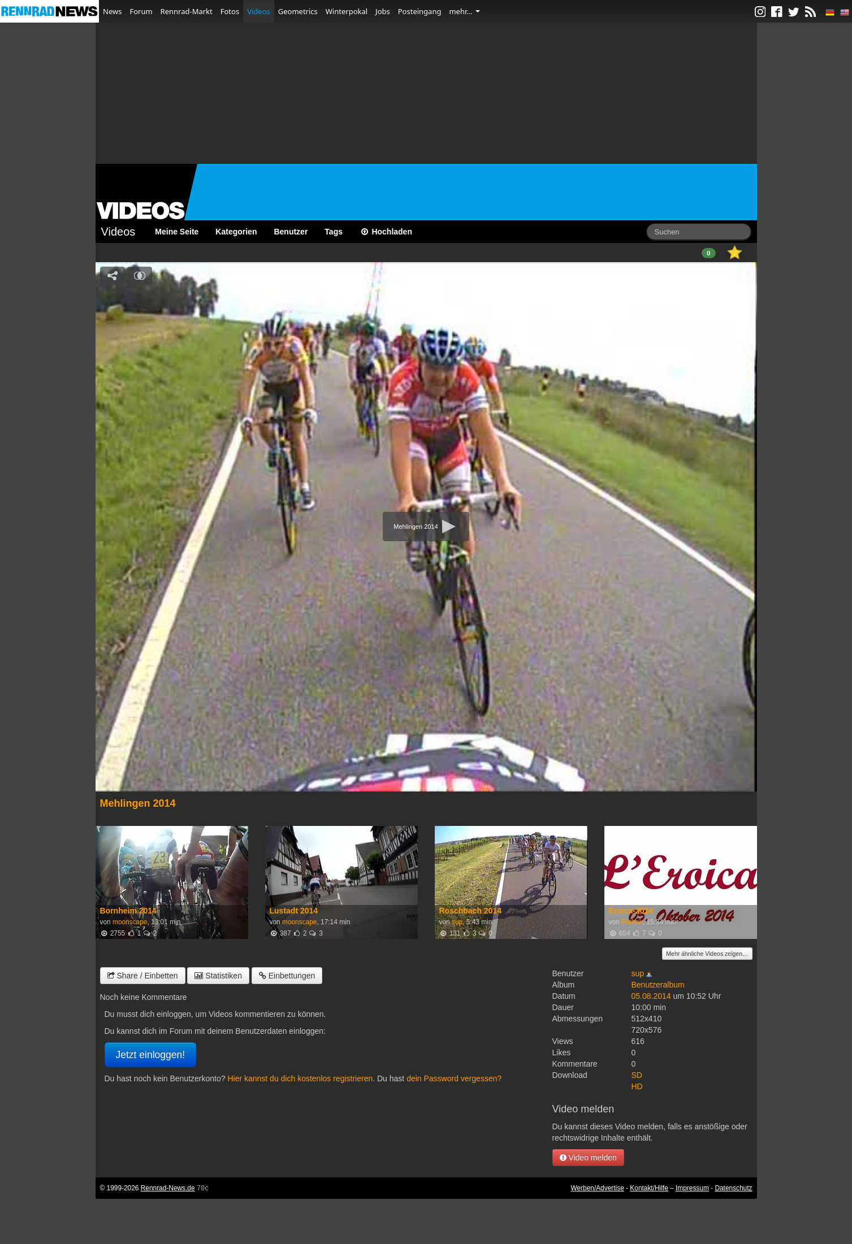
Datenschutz (733, 1188)
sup (457, 922)
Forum (140, 11)
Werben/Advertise (597, 1188)
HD (637, 1086)
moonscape (130, 922)
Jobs (382, 11)
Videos (258, 11)
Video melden (588, 1157)
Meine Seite (176, 231)
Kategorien (236, 231)
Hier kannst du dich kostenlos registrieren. (301, 1078)
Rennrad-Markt (187, 11)
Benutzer (291, 231)
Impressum (692, 1188)
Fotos (229, 11)
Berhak (632, 922)
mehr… (464, 11)
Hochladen (386, 231)
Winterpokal (346, 11)
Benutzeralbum (658, 984)
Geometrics (298, 11)
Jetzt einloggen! (150, 1054)
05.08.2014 (651, 996)
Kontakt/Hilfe (649, 1188)
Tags (334, 231)
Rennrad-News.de (168, 1188)
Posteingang (420, 11)
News (112, 11)
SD (637, 1075)
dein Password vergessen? (453, 1078)
